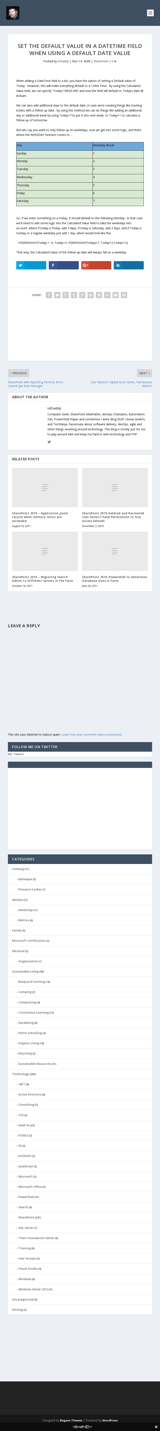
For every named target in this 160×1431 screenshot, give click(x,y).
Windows (24, 1279)
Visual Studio (28, 1269)
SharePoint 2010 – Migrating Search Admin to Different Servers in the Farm (42, 579)
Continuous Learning (33, 1012)
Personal (18, 951)
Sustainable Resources (34, 1064)
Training (24, 1248)
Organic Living (28, 1043)
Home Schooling (30, 1033)
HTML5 (23, 1135)
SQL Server (26, 1228)
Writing (17, 1310)
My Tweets (16, 754)
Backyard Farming (31, 982)
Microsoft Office (30, 1187)
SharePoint (101, 61)
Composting (27, 1002)
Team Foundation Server (36, 1238)
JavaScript (25, 1166)
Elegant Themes (71, 1420)
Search (23, 1207)
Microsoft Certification (29, 941)
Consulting (26, 1105)
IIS (20, 1146)
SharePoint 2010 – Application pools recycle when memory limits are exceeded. (40, 517)
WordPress (110, 1420)
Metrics (23, 920)
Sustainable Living (25, 971)
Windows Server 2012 (33, 1289)
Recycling (25, 1053)
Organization (28, 961)
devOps (17, 900)
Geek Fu (24, 1125)
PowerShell (26, 1197)
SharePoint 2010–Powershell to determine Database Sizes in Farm (114, 579)
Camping (24, 992)
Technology (20, 1074)
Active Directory (29, 1094)
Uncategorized (23, 1299)
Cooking (18, 869)
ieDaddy (63, 61)
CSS (21, 1115)
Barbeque (25, 879)
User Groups (27, 1258)
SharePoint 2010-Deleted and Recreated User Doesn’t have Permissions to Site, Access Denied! (113, 517)
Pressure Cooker (30, 889)
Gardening (26, 1023)
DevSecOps (26, 910)
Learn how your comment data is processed (91, 734)
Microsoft (25, 1176)
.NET (21, 1084)
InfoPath (24, 1156)
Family (17, 930)
